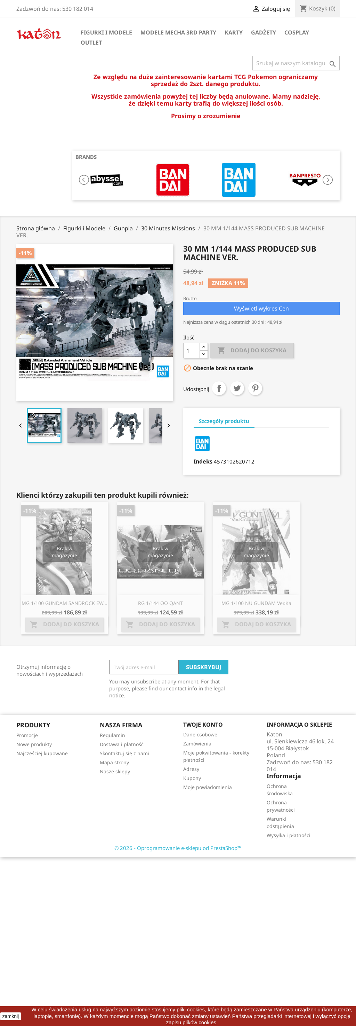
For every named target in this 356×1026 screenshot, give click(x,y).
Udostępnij (219, 388)
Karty (234, 32)
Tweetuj (237, 388)
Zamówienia (197, 743)
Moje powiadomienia (207, 787)
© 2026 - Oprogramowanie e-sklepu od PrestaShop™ (178, 847)
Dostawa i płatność (122, 744)
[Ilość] (191, 350)
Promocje (27, 735)
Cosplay (296, 32)
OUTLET (91, 42)
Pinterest (255, 388)
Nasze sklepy (115, 771)
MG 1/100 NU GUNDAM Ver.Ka (256, 603)
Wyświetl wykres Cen (261, 308)
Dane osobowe (200, 734)
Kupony (192, 778)
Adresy (191, 769)
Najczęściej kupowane (42, 753)
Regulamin (112, 735)
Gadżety (263, 32)
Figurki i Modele (106, 32)
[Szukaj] (296, 63)
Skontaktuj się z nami (124, 753)
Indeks (203, 461)
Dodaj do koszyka (251, 350)
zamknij (10, 1016)
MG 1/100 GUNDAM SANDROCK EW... (64, 603)
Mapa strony (114, 762)
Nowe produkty (34, 744)
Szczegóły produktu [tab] (224, 421)
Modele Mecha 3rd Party (178, 32)
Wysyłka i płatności (288, 835)
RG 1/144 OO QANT (160, 603)
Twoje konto (203, 724)
